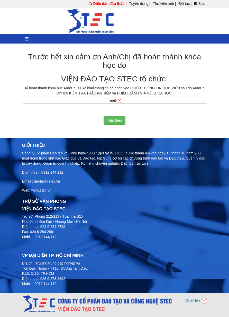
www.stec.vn (41, 190)
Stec (200, 4)
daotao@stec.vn (47, 181)
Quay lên (196, 300)
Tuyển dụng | (139, 4)
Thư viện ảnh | (164, 4)
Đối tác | (184, 4)
